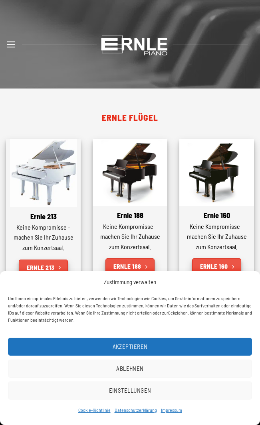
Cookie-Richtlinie (94, 410)
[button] (11, 44)
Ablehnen (130, 368)
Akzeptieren (130, 346)
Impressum (171, 410)
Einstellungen (130, 390)
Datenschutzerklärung (136, 410)
